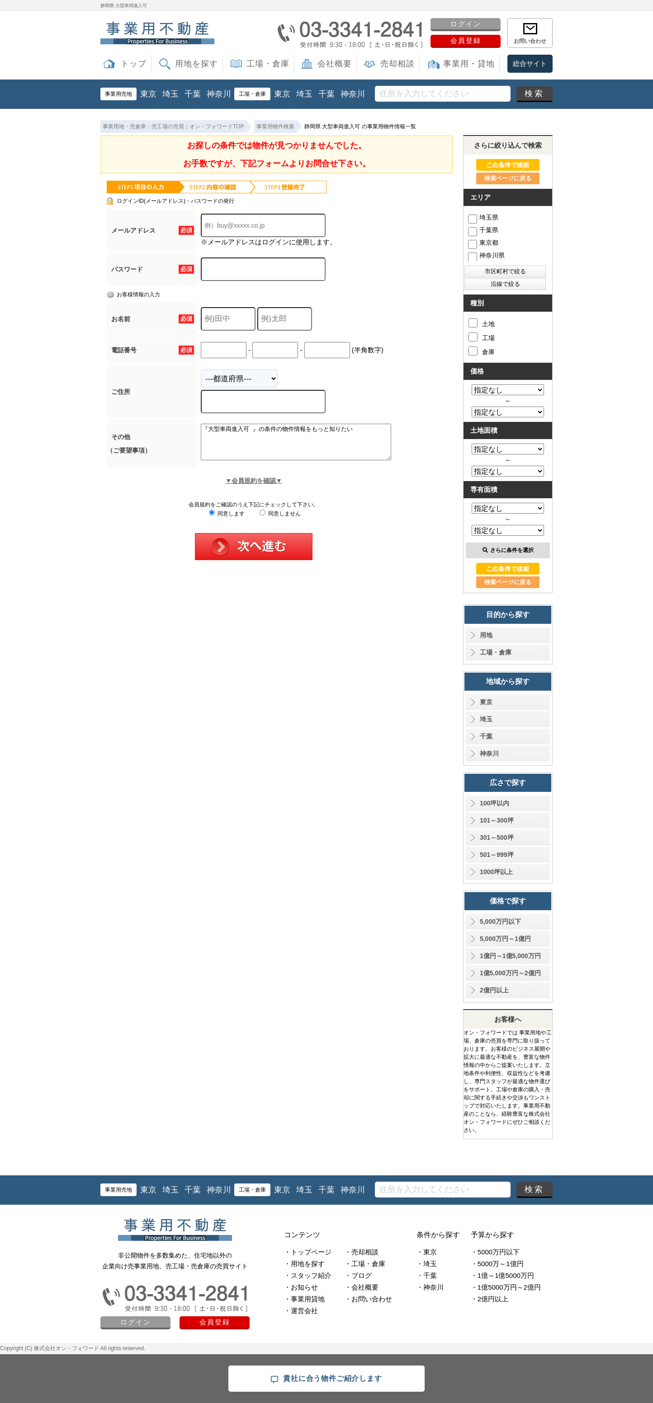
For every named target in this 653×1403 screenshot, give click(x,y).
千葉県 (483, 230)
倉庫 (481, 350)
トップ (134, 63)
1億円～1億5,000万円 (510, 955)
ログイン (465, 24)
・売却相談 (362, 1252)
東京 (148, 93)
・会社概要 (362, 1287)
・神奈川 (430, 1287)
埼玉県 (483, 217)
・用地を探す (304, 1263)
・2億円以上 (489, 1299)
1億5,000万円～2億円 (510, 973)
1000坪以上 (496, 871)
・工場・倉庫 (365, 1263)
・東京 (426, 1252)
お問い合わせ (530, 41)
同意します (227, 520)
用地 (486, 635)
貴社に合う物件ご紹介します (326, 1379)
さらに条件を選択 (508, 550)
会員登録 (465, 40)
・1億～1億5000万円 (502, 1275)
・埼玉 (426, 1263)
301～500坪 (497, 837)
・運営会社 (301, 1310)
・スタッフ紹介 (307, 1275)
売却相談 (397, 63)
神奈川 (219, 93)
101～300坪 (497, 820)
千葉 (193, 93)
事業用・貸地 (469, 63)
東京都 (483, 242)
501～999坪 (497, 854)
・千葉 (426, 1275)
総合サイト (530, 63)
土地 (481, 322)
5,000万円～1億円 (505, 938)
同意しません (280, 520)
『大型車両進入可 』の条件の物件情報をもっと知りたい (307, 445)
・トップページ (307, 1252)
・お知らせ (301, 1287)
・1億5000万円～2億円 (506, 1287)
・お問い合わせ (368, 1299)
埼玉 (170, 93)
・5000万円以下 (495, 1252)
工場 (481, 336)
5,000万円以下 (500, 921)
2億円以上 (494, 990)
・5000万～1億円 (497, 1263)
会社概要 (334, 63)
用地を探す (196, 63)
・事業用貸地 (304, 1299)
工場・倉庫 (267, 63)
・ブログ (358, 1275)
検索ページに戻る (507, 178)
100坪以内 (494, 803)
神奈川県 (486, 255)
